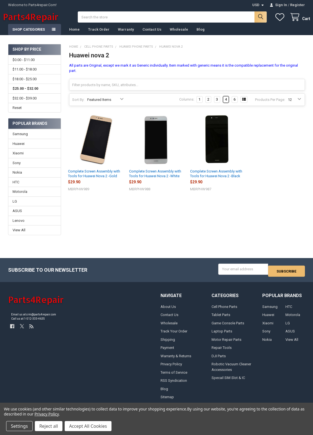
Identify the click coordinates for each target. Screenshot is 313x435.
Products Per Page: (270, 105)
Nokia (17, 178)
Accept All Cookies (88, 426)
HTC (16, 188)
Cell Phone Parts (224, 310)
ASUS (17, 216)
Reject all (48, 426)
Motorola (20, 197)
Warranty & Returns (176, 359)
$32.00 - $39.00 (25, 103)
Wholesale (179, 35)
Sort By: (78, 105)
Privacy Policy (171, 368)
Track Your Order (174, 335)
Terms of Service (174, 376)
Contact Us (151, 35)
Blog (200, 35)
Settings (19, 426)
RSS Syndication (174, 384)
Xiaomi (18, 159)
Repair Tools (222, 351)
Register (297, 5)
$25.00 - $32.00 (25, 94)
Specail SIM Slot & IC (228, 381)
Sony (17, 168)
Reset (17, 113)
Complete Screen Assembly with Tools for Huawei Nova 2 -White (155, 179)
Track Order (99, 35)
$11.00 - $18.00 (25, 75)
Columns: (186, 105)
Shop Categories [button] (28, 35)
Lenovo (19, 226)
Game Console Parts (228, 327)
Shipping (168, 343)
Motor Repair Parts (226, 343)
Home (74, 35)
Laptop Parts (222, 335)
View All (19, 236)
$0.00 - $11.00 (24, 65)
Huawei (19, 149)
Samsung (20, 139)
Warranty (126, 35)
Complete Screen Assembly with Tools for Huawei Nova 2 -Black (216, 179)
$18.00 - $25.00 (25, 84)
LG (15, 207)
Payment (167, 351)
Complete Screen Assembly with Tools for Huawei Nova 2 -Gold (94, 179)
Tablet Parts (221, 318)
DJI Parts (219, 359)
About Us (168, 310)
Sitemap (167, 400)
